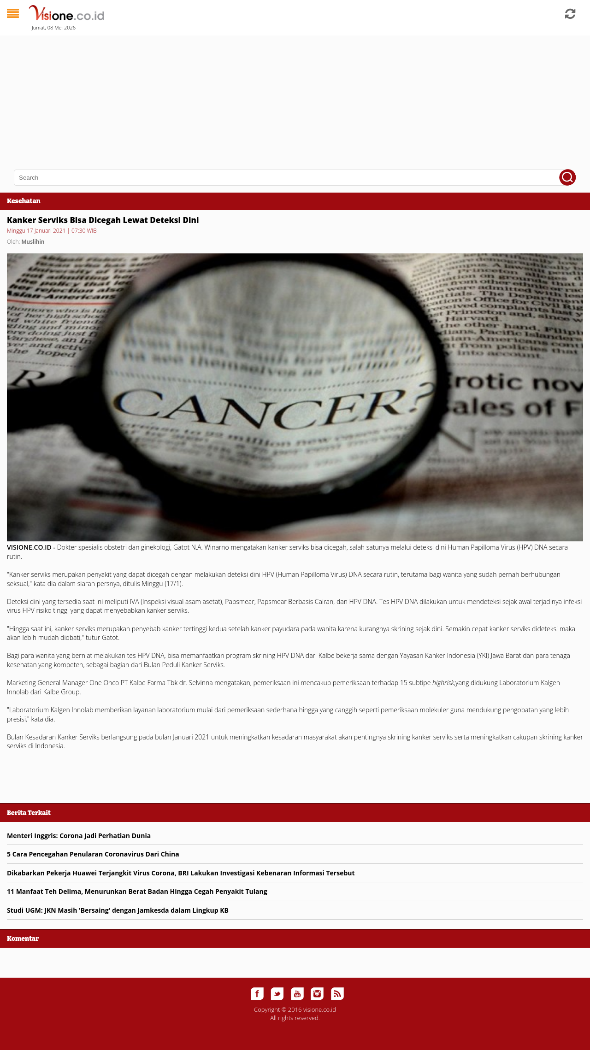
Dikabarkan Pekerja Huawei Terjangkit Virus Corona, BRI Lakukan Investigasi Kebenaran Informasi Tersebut (181, 872)
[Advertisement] (276, 96)
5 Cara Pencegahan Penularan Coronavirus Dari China (93, 854)
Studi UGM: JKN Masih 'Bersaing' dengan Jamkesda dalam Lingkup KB (118, 910)
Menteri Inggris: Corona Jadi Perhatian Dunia (79, 835)
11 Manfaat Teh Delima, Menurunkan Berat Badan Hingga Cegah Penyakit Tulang (137, 891)
